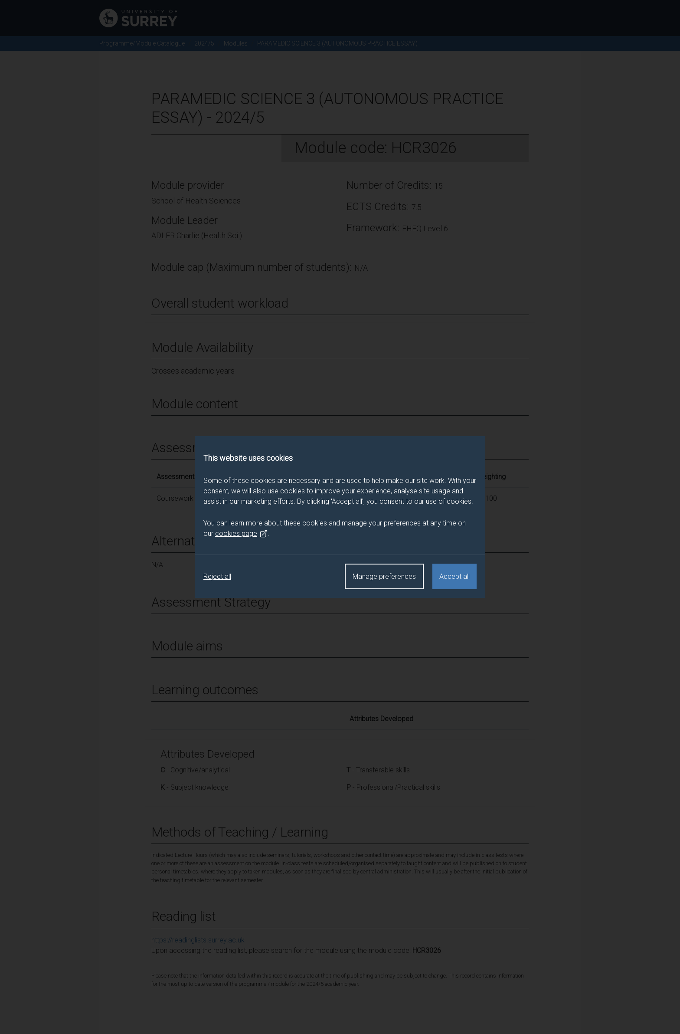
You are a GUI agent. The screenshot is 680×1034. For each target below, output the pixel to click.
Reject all (217, 576)
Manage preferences (384, 576)
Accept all (454, 576)
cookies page (241, 533)
